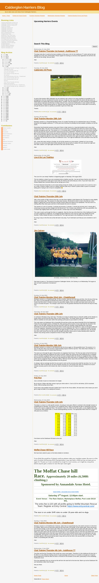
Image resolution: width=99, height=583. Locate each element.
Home (66, 575)
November (6, 60)
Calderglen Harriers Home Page (9, 23)
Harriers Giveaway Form (7, 46)
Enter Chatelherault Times (7, 32)
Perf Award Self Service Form (8, 39)
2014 (4, 110)
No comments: (51, 63)
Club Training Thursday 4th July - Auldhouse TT (54, 550)
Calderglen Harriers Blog (25, 7)
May (5, 89)
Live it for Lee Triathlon (44, 157)
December (6, 59)
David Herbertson (7, 133)
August (6, 65)
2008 (4, 119)
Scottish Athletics (5, 44)
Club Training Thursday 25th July (48, 196)
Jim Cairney (39, 230)
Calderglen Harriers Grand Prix (9, 25)
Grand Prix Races (5, 26)
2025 (4, 56)
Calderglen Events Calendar (8, 42)
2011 (4, 114)
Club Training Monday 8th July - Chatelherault (53, 523)
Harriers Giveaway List (7, 47)
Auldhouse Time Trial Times (8, 35)
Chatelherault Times (6, 34)
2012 (4, 113)
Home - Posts (6, 15)
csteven (5, 145)
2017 (4, 105)
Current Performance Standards (9, 40)
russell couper (6, 149)
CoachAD (5, 131)
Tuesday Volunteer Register (37, 15)
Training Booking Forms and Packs (77, 15)
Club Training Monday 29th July (47, 118)
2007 (4, 120)
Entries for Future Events (20, 15)
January (6, 94)
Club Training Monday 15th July (47, 345)
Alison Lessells (7, 128)
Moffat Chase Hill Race (44, 450)
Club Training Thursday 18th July (48, 314)
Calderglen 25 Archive (6, 30)
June (5, 87)
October (6, 62)
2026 (4, 54)
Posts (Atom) (45, 579)
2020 (4, 100)
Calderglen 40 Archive (6, 28)
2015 (4, 108)
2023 (4, 96)
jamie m (5, 147)
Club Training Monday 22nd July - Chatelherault (54, 297)
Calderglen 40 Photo (43, 70)
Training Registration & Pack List (9, 22)
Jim (4, 139)
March (6, 92)
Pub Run (38, 378)
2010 (4, 116)
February (6, 93)
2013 (4, 111)
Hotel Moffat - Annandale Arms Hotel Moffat (66, 492)
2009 (4, 117)
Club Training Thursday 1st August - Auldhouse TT (56, 51)
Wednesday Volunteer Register (56, 15)
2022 (4, 97)
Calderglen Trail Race (6, 31)
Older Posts (94, 575)
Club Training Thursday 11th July (48, 402)
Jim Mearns (6, 137)
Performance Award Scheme (8, 36)
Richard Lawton (7, 143)
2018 (4, 104)
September (7, 63)
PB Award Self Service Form (8, 37)
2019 (4, 102)
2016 (4, 107)
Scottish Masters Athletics (7, 45)
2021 (4, 99)
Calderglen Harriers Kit (7, 27)
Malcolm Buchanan (8, 141)
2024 (4, 58)
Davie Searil (6, 135)
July (5, 66)
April (5, 90)
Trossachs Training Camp (7, 41)
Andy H (5, 129)
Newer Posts (37, 575)
